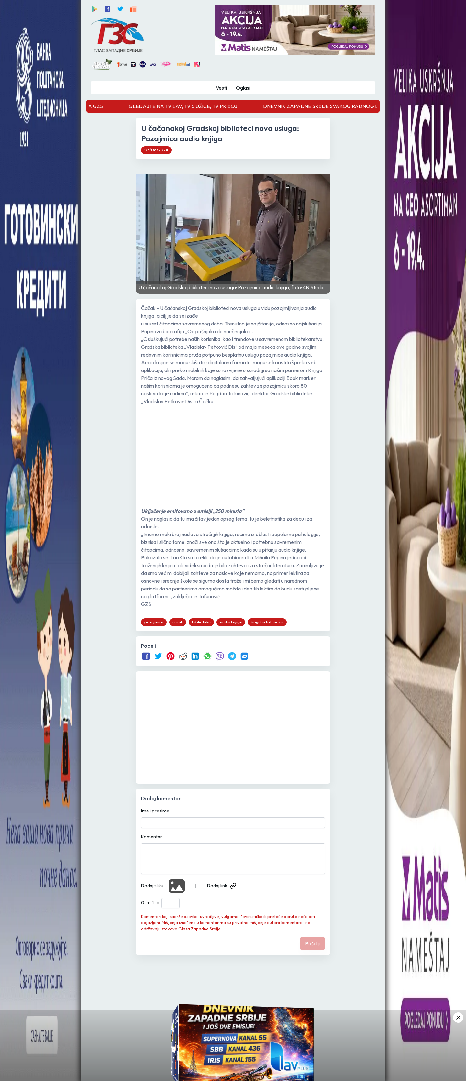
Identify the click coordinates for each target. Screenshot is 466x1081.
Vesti (221, 87)
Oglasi (243, 87)
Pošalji (312, 943)
